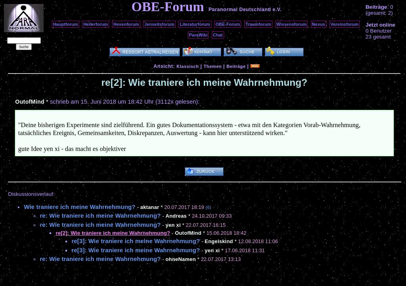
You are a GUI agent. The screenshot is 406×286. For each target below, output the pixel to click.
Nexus (318, 24)
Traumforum (258, 24)
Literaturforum (195, 24)
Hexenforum (126, 24)
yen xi (173, 225)
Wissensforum (291, 24)
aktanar (149, 207)
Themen (213, 66)
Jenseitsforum (159, 24)
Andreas (176, 216)
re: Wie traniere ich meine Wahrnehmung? (100, 215)
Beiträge (235, 66)
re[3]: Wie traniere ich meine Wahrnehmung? (135, 241)
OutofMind (29, 102)
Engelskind (219, 241)
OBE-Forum (227, 24)
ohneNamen (181, 259)
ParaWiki (198, 35)
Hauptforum (65, 24)
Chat (218, 35)
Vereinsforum (345, 24)
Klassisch (187, 66)
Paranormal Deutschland (240, 9)
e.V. (277, 9)
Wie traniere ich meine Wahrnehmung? (79, 206)
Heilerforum (95, 24)
